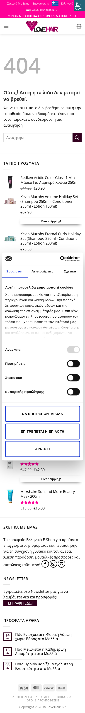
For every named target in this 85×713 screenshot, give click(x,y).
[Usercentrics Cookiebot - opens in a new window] (60, 259)
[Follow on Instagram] (53, 564)
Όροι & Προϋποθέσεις (43, 700)
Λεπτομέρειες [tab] (42, 271)
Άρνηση (42, 449)
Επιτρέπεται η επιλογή (42, 431)
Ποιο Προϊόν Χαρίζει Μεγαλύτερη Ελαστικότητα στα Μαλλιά (44, 666)
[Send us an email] (61, 564)
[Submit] (77, 137)
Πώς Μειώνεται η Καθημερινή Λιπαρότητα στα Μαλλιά (40, 651)
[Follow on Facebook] (45, 564)
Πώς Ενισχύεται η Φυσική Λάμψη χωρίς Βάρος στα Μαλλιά (43, 636)
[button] (6, 26)
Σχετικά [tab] (70, 271)
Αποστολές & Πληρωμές (30, 697)
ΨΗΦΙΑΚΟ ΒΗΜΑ (42, 10)
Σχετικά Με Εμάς (18, 3)
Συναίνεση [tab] (14, 271)
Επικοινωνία (40, 3)
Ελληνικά (68, 3)
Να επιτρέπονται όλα (42, 414)
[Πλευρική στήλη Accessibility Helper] (79, 5)
